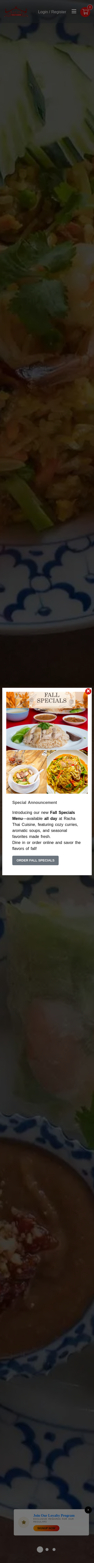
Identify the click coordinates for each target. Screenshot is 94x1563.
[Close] (88, 691)
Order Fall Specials (35, 860)
